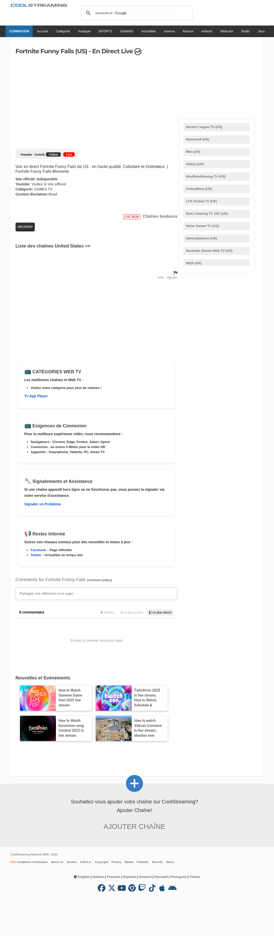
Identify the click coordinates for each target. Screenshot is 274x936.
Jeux (261, 31)
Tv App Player (36, 396)
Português (178, 877)
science (169, 31)
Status (170, 862)
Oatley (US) (194, 164)
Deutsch (145, 877)
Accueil (42, 31)
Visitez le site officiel (49, 184)
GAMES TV (43, 189)
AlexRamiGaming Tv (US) (205, 176)
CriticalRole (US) (198, 189)
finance (188, 31)
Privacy (116, 862)
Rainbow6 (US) (197, 139)
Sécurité (157, 862)
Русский (161, 877)
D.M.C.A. (86, 862)
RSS (13, 862)
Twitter (36, 555)
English (84, 877)
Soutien (72, 862)
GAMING (126, 31)
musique (84, 31)
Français (113, 877)
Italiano (98, 877)
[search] (136, 13)
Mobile (129, 862)
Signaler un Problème (42, 504)
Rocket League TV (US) (203, 127)
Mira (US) (193, 152)
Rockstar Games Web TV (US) (209, 251)
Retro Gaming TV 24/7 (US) (206, 213)
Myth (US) (193, 263)
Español (129, 877)
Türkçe (194, 877)
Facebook (38, 550)
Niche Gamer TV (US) (202, 226)
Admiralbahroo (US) (201, 238)
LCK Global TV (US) (201, 201)
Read (53, 194)
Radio (245, 31)
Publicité (142, 862)
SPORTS (105, 31)
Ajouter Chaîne (134, 826)
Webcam (226, 31)
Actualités (148, 31)
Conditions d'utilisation (32, 862)
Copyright (101, 862)
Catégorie (63, 31)
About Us (57, 862)
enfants (207, 31)
